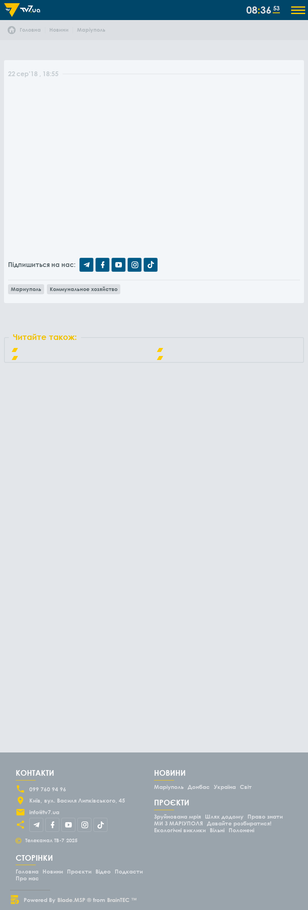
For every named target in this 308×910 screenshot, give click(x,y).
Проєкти (79, 871)
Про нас (27, 878)
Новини (53, 871)
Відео (103, 871)
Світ (246, 786)
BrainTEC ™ (122, 899)
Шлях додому (224, 816)
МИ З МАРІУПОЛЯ (178, 823)
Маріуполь (169, 786)
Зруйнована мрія (177, 816)
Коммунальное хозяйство (84, 289)
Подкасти (129, 871)
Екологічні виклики (180, 830)
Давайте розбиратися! (239, 823)
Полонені (241, 830)
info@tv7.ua (44, 812)
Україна (225, 786)
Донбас (199, 786)
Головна (27, 871)
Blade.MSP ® (74, 899)
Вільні (217, 830)
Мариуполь (26, 289)
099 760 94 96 (47, 789)
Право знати (265, 816)
